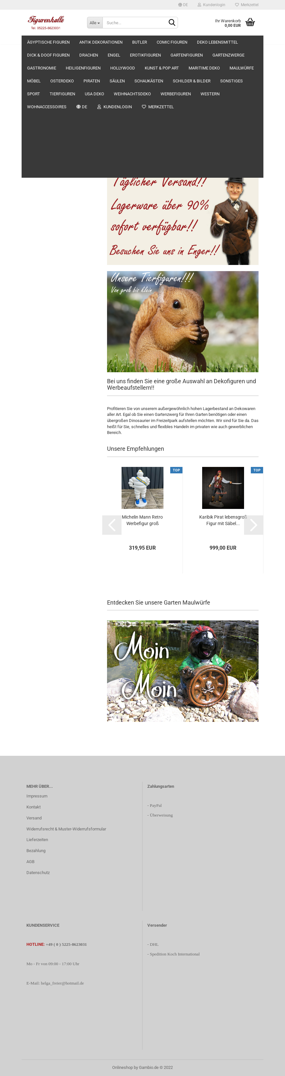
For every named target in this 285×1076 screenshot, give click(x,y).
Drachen (34, 136)
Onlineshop (122, 1067)
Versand (34, 818)
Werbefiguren (39, 417)
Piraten (33, 302)
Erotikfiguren (38, 162)
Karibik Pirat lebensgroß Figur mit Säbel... (223, 520)
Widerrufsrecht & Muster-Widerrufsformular (66, 829)
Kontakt (33, 807)
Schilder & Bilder (41, 340)
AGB (30, 861)
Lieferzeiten (37, 839)
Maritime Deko (40, 251)
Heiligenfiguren (40, 213)
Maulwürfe (36, 264)
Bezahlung (35, 850)
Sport (31, 366)
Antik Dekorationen (44, 72)
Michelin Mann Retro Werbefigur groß (142, 520)
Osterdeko (36, 289)
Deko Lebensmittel (44, 110)
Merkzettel (247, 5)
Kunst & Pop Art (41, 238)
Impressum (36, 796)
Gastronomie (38, 200)
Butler (32, 85)
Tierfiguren (36, 379)
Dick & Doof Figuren (45, 123)
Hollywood (36, 225)
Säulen (33, 315)
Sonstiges (36, 353)
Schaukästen (39, 328)
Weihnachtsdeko (42, 404)
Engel (32, 149)
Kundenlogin (211, 5)
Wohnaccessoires (43, 443)
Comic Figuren (40, 98)
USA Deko (36, 392)
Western (34, 430)
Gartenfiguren (39, 174)
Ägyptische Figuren (44, 59)
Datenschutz (38, 872)
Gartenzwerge (39, 187)
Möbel (32, 277)
